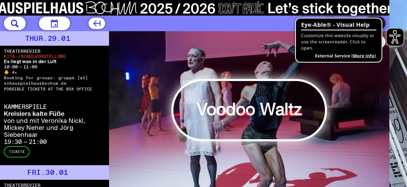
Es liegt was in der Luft (30, 61)
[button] (15, 23)
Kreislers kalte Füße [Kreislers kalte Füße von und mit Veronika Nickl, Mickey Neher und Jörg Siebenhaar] (34, 114)
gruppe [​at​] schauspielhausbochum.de (46, 80)
